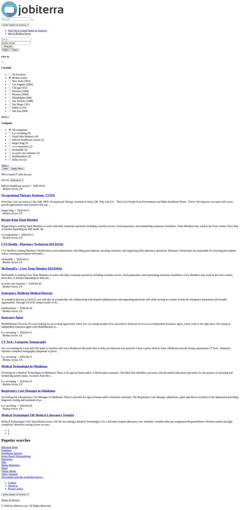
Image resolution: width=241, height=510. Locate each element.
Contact (12, 482)
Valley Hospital (9, 474)
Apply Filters (17, 168)
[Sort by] (17, 180)
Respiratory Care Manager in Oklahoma (28, 391)
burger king (20, 143)
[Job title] (16, 39)
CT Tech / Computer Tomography (23, 342)
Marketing (6, 459)
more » (5, 116)
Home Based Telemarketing (16, 456)
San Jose (20, 111)
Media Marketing (10, 465)
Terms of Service (10, 500)
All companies (19, 129)
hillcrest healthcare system (28, 139)
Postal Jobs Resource (25, 136)
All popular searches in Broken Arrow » (22, 477)
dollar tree (19, 159)
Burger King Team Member (19, 220)
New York (21, 81)
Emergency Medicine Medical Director (27, 293)
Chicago (19, 87)
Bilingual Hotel (9, 447)
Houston (20, 91)
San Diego (21, 104)
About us (13, 485)
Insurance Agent (12, 317)
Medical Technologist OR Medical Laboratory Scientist (37, 415)
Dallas (19, 107)
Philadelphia (22, 97)
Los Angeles (22, 84)
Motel (4, 468)
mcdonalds (19, 149)
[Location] (16, 43)
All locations (18, 74)
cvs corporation (22, 146)
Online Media (8, 471)
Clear (5, 168)
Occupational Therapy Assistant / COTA (28, 195)
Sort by (5, 180)
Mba (3, 462)
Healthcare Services (11, 453)
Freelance (6, 450)
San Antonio (22, 101)
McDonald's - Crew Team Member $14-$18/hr (31, 268)
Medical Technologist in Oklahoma (24, 366)
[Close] (2, 62)
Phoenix (20, 94)
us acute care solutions (26, 153)
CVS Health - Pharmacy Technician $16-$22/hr (32, 244)
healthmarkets (21, 156)
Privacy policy (15, 488)
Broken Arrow (19, 77)
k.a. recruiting (21, 133)
